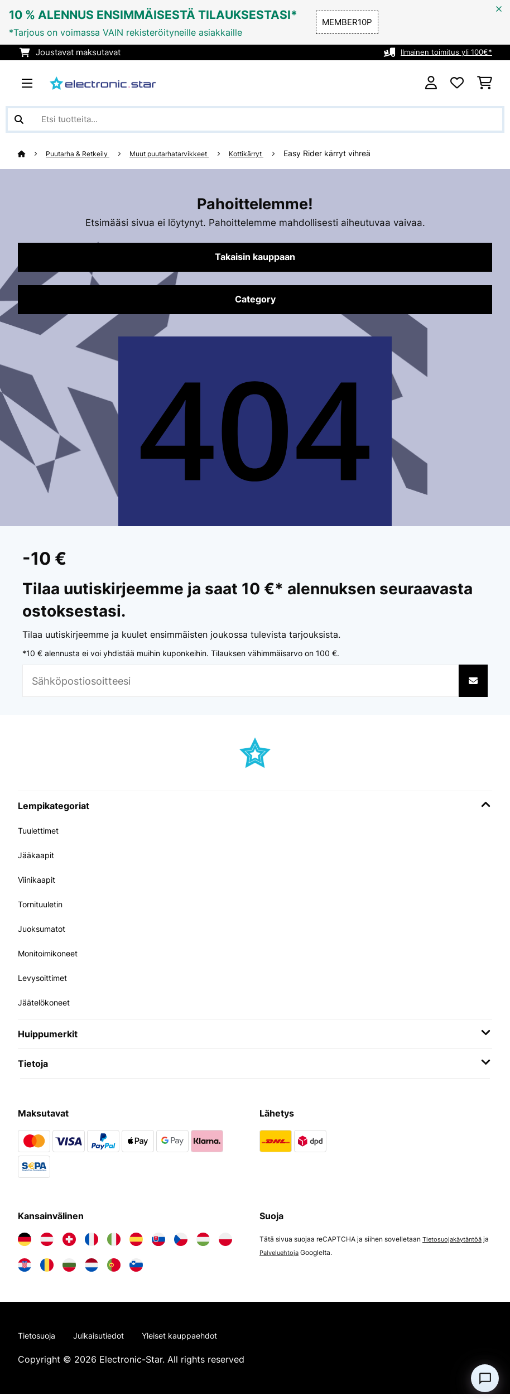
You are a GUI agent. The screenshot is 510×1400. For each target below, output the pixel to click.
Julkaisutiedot (109, 1340)
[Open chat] (485, 1378)
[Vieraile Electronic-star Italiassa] (114, 1243)
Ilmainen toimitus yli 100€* (439, 52)
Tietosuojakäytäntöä (454, 1243)
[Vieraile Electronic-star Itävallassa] (47, 1243)
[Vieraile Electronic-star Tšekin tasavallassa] (180, 1243)
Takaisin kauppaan (255, 258)
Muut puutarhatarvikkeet (187, 153)
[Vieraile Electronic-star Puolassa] (225, 1243)
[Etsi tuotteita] (255, 119)
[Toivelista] (457, 83)
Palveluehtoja (288, 1257)
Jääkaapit (38, 859)
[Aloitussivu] (32, 153)
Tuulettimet (41, 834)
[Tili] (431, 83)
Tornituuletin (44, 908)
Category (255, 303)
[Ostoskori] (484, 83)
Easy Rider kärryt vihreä (357, 153)
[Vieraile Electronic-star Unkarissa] (203, 1243)
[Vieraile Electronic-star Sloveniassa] (136, 1269)
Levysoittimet (46, 982)
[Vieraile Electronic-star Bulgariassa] (69, 1269)
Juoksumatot (45, 933)
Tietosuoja (40, 1340)
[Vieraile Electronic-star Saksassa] (24, 1243)
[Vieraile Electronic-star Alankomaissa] (91, 1269)
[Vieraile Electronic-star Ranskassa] (91, 1243)
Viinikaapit (40, 883)
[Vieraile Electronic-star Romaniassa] (47, 1269)
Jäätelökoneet (48, 1006)
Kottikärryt (273, 153)
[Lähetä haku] (19, 119)
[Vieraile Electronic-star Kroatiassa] (24, 1269)
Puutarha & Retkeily (84, 153)
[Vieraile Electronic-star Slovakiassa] (158, 1243)
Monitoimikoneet (53, 957)
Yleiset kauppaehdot (200, 1340)
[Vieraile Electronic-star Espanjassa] (136, 1243)
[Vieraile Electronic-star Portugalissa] (114, 1269)
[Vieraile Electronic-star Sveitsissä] (69, 1243)
